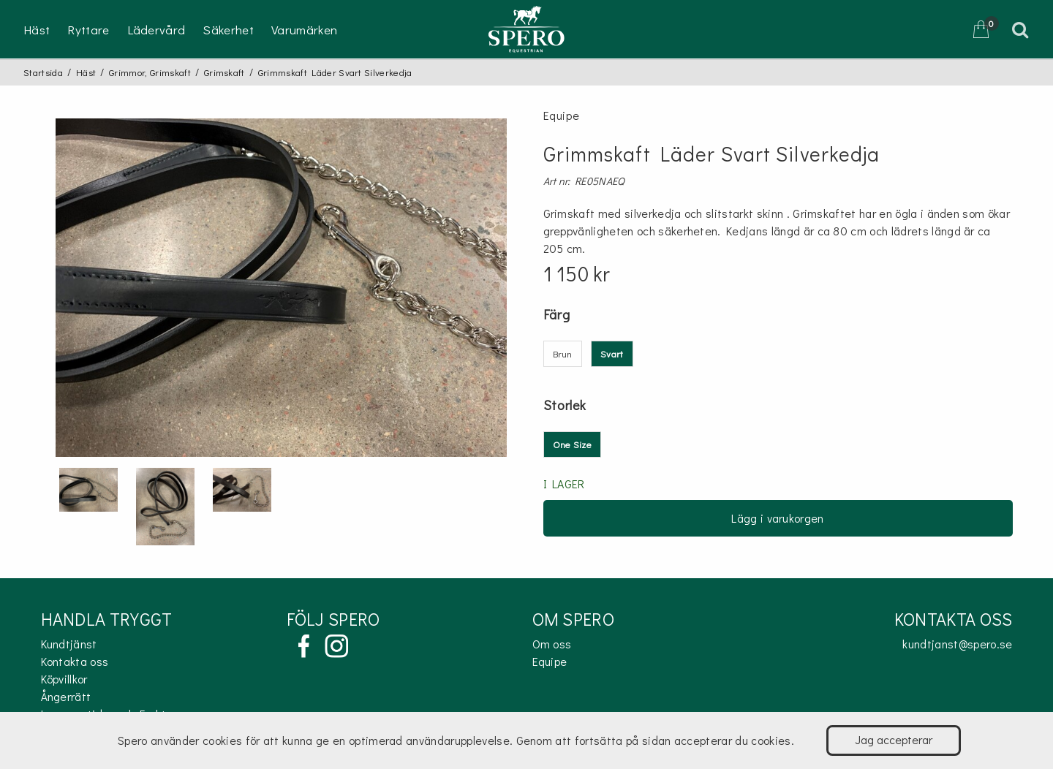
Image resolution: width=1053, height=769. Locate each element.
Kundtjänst (69, 643)
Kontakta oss (75, 661)
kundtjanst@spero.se (957, 643)
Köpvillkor (64, 678)
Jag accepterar (893, 739)
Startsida (43, 72)
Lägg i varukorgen (777, 518)
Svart (612, 353)
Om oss (552, 643)
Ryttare (88, 29)
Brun (563, 353)
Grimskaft (224, 72)
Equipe (549, 661)
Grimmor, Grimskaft (150, 72)
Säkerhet (228, 29)
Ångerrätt (66, 696)
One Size (572, 444)
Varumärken (304, 29)
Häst (36, 29)
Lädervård (156, 29)
